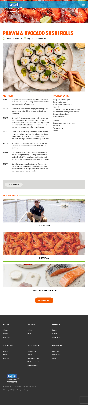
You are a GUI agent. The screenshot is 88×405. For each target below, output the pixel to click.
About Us (55, 351)
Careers (54, 358)
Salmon (5, 330)
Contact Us (56, 355)
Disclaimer (17, 386)
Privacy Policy (7, 386)
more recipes (44, 300)
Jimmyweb (27, 390)
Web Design (18, 390)
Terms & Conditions (29, 386)
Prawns (5, 333)
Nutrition (32, 324)
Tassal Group (32, 351)
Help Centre (57, 345)
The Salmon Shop (33, 358)
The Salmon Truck (33, 362)
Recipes (6, 324)
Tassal (30, 355)
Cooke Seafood (33, 365)
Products (56, 324)
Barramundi (6, 337)
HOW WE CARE (8, 345)
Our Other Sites (34, 345)
